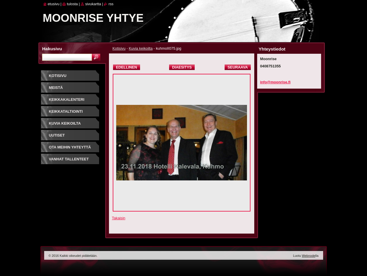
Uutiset (57, 135)
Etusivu (54, 4)
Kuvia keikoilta (141, 48)
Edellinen (126, 67)
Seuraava (238, 67)
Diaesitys (182, 67)
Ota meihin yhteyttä (70, 147)
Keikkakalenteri (66, 99)
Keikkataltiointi (66, 111)
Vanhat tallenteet (69, 159)
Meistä (56, 87)
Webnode (308, 255)
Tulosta (72, 4)
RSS (110, 4)
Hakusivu (52, 48)
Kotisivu (119, 48)
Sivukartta (93, 4)
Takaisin (118, 218)
